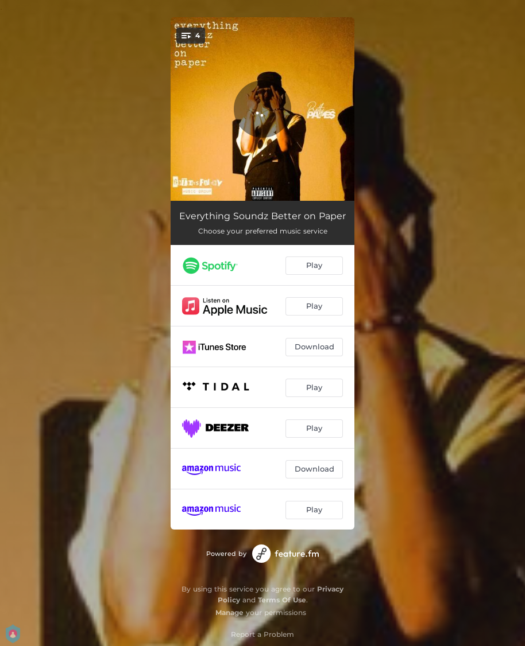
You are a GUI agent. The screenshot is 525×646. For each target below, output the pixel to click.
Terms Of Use (282, 600)
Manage (229, 612)
